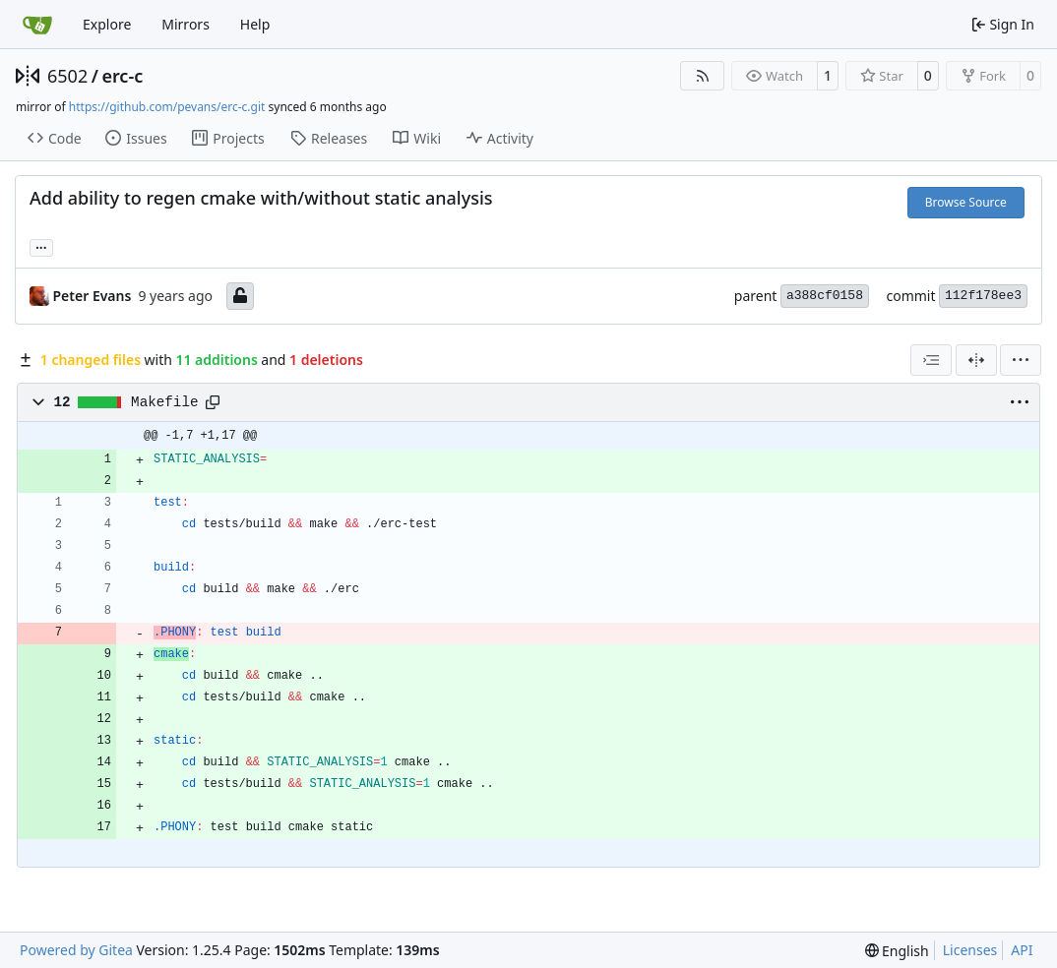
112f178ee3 (983, 295)
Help (255, 24)
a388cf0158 (824, 295)
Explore (107, 24)
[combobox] (931, 360)
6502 (67, 76)
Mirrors (185, 24)
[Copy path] (212, 402)
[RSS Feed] (702, 76)
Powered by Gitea (76, 949)
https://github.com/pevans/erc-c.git (167, 106)
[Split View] (976, 360)
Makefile (164, 402)
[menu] (1020, 360)
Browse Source (966, 202)
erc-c (122, 76)
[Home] (37, 24)
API (1021, 949)
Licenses (970, 949)
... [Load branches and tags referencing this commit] (41, 246)
